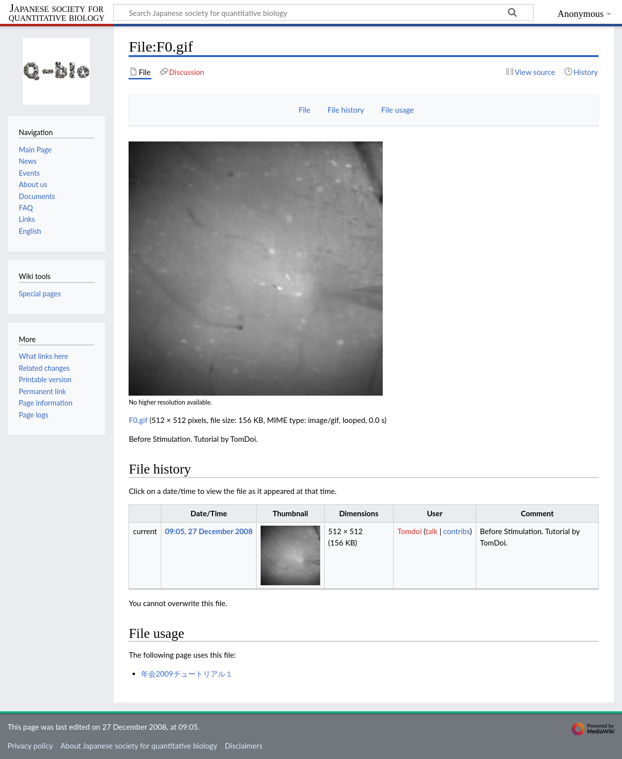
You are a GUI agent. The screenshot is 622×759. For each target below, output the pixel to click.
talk (431, 531)
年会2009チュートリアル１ (187, 673)
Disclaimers (244, 745)
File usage (397, 109)
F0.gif (138, 419)
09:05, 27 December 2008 (208, 531)
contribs (456, 531)
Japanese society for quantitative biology (56, 13)
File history (346, 109)
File (305, 109)
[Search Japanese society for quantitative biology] (323, 12)
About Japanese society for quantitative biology (139, 745)
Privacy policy (30, 745)
